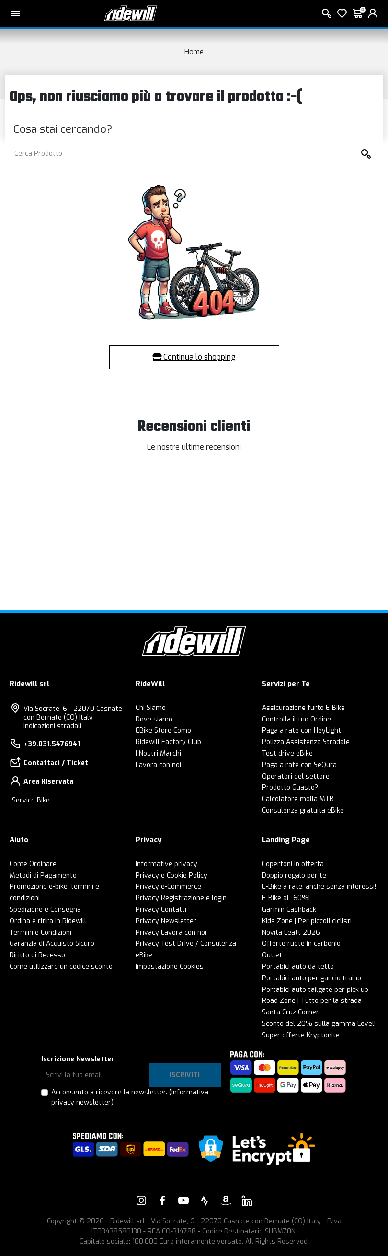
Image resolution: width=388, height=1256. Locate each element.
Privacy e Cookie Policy (171, 875)
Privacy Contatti (161, 909)
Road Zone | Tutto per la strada (312, 1000)
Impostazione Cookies (170, 966)
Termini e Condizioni (40, 932)
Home (194, 52)
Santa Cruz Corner (290, 1012)
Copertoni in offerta (293, 864)
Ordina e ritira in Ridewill (48, 921)
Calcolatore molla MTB (298, 798)
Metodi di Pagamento (43, 875)
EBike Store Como (163, 730)
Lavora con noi (158, 764)
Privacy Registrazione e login (181, 898)
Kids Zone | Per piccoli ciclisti (307, 921)
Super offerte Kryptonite (301, 1035)
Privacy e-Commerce (168, 886)
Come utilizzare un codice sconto (61, 966)
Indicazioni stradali (52, 726)
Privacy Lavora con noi (171, 932)
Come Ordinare (33, 864)
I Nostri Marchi (158, 753)
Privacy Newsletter (166, 921)
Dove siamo (154, 719)
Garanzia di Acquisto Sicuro (52, 943)
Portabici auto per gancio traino (311, 978)
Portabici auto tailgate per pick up (315, 989)
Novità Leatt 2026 (291, 932)
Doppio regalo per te (294, 875)
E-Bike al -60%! (286, 898)
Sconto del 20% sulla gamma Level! (319, 1023)
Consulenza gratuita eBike (303, 810)
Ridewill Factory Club (168, 741)
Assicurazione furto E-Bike (303, 707)
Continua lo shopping (194, 357)
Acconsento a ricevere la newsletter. (129, 1097)
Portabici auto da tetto (298, 966)
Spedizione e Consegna (45, 909)
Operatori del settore (296, 776)
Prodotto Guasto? (290, 787)
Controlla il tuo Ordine (296, 719)
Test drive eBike (287, 753)
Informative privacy (166, 864)
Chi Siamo (151, 707)
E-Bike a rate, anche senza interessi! (319, 886)
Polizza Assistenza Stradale (306, 741)
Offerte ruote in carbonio (301, 943)
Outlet (272, 955)
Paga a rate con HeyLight (301, 730)
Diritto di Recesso (37, 955)
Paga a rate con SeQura (299, 764)
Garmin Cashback (289, 909)
